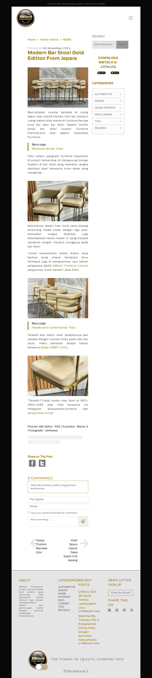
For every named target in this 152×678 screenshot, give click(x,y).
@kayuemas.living (40, 413)
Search (122, 44)
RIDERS (63, 590)
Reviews (108, 128)
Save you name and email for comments (54, 513)
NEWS (67, 39)
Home (32, 39)
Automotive (108, 94)
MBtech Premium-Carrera (70, 266)
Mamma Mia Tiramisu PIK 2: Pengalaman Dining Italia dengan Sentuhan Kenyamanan (89, 628)
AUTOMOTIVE (66, 587)
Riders (108, 101)
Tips (108, 121)
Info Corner (108, 114)
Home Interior (49, 39)
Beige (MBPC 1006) (55, 347)
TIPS (61, 607)
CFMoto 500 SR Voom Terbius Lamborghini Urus (87, 600)
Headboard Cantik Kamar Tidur (54, 327)
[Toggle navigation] (130, 18)
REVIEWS (64, 610)
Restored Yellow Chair (48, 148)
